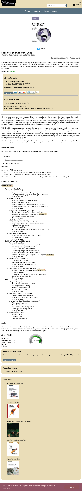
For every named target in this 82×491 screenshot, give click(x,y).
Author (54, 11)
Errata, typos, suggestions (13, 160)
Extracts (46, 11)
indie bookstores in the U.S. (17, 108)
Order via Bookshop (14, 103)
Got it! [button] (72, 487)
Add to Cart (8, 93)
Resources (37, 11)
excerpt (43, 214)
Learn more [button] (6, 488)
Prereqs (27, 11)
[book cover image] (41, 31)
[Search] (65, 5)
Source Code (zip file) (12, 163)
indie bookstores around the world (41, 108)
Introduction (7, 185)
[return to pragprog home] (8, 3)
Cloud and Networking (14, 371)
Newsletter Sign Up (9, 360)
